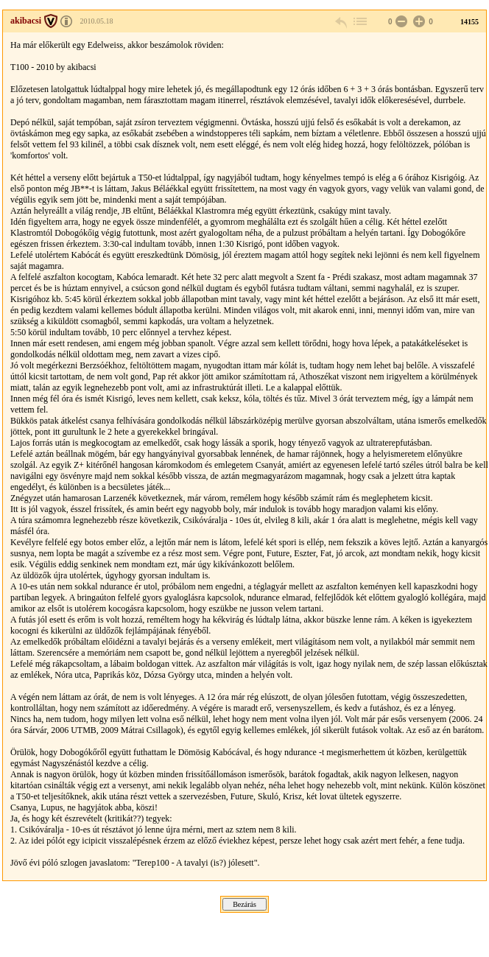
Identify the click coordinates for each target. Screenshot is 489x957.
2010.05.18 (96, 21)
